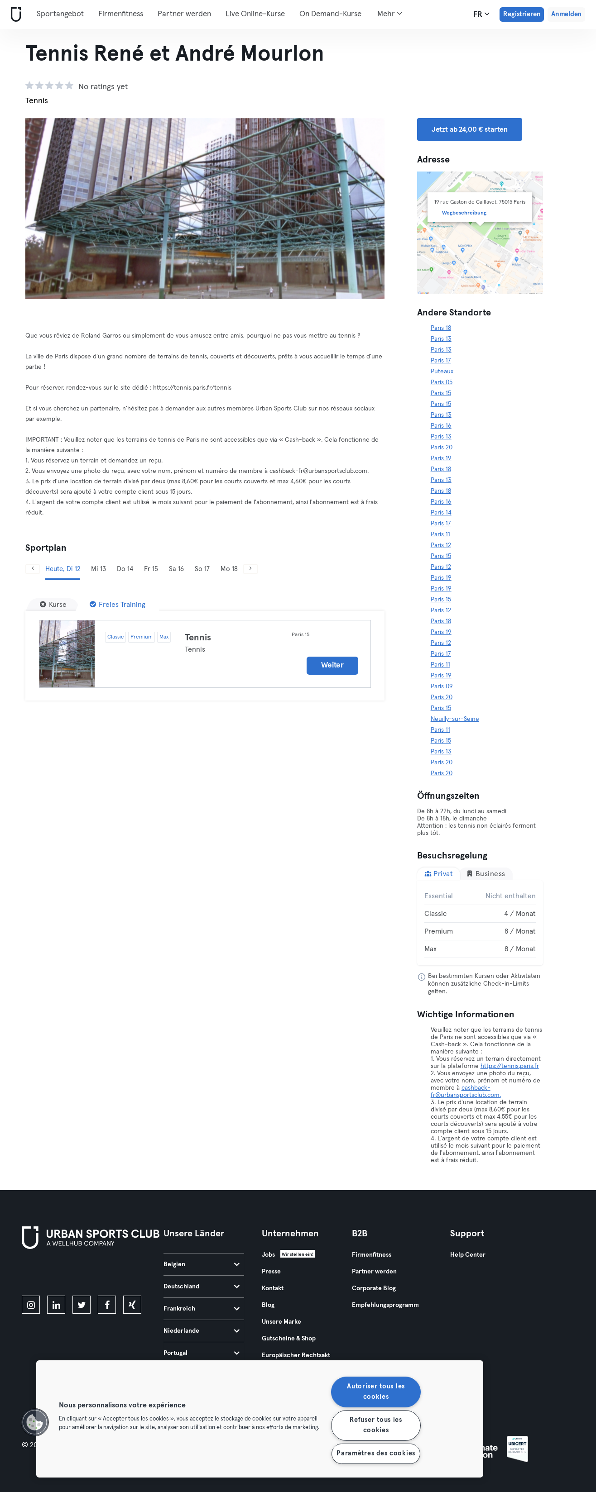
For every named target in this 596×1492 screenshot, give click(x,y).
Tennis (198, 637)
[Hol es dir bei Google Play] (118, 1273)
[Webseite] (14, 14)
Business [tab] (485, 873)
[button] (34, 1422)
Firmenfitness (120, 14)
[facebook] (107, 1305)
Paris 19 (441, 458)
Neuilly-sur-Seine (455, 719)
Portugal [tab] (201, 1353)
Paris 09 (442, 686)
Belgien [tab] (201, 1264)
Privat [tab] (438, 873)
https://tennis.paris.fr (510, 1066)
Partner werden (184, 14)
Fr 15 (151, 569)
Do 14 (125, 569)
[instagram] (31, 1305)
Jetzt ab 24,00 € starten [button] (470, 129)
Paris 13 (441, 339)
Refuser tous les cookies (376, 1425)
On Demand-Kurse (330, 14)
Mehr (389, 13)
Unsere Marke (281, 1322)
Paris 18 (441, 328)
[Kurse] (53, 604)
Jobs (268, 1255)
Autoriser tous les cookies (376, 1391)
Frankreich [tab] (201, 1308)
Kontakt (273, 1288)
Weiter (332, 665)
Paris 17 (441, 361)
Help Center (467, 1255)
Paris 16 (441, 426)
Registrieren (521, 14)
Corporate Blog (374, 1288)
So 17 (202, 569)
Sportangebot (60, 14)
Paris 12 (441, 545)
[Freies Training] (117, 604)
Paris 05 (441, 382)
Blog (268, 1305)
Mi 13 (98, 569)
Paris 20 (441, 447)
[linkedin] (56, 1305)
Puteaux (442, 371)
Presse (271, 1271)
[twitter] (81, 1305)
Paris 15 (441, 393)
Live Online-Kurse (255, 14)
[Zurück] (32, 569)
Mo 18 (229, 569)
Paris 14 (441, 513)
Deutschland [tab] (201, 1286)
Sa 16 (176, 569)
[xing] (132, 1305)
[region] (259, 1419)
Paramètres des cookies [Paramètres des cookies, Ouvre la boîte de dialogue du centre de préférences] (375, 1453)
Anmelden (566, 14)
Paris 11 (440, 534)
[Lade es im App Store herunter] (52, 1273)
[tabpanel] (480, 922)
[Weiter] (250, 569)
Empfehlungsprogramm (385, 1305)
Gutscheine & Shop (289, 1338)
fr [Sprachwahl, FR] (481, 14)
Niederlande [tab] (201, 1330)
